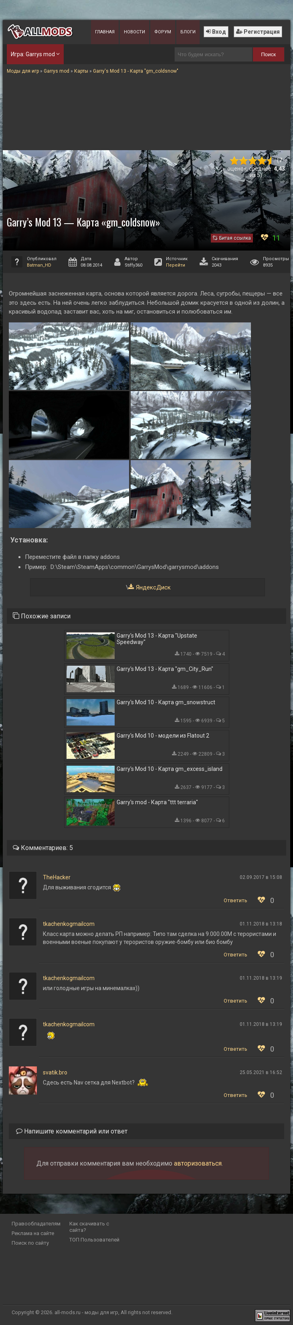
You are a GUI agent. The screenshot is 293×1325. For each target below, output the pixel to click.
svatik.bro (55, 1072)
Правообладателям (36, 1224)
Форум (162, 32)
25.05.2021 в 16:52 (261, 1072)
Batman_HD (39, 265)
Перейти (175, 265)
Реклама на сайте (33, 1233)
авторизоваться (198, 1163)
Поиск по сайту (30, 1243)
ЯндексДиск (153, 587)
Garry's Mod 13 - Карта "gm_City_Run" (165, 669)
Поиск (268, 54)
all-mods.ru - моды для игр (86, 1312)
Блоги (188, 32)
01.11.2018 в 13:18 (261, 924)
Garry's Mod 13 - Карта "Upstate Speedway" (157, 638)
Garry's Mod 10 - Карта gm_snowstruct (166, 702)
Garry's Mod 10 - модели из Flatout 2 (163, 735)
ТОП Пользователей (94, 1240)
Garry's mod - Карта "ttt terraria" (157, 802)
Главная (105, 32)
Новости (134, 32)
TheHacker (57, 877)
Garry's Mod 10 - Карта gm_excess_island (169, 769)
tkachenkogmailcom (69, 924)
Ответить (235, 900)
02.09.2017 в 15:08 (261, 877)
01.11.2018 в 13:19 (261, 978)
